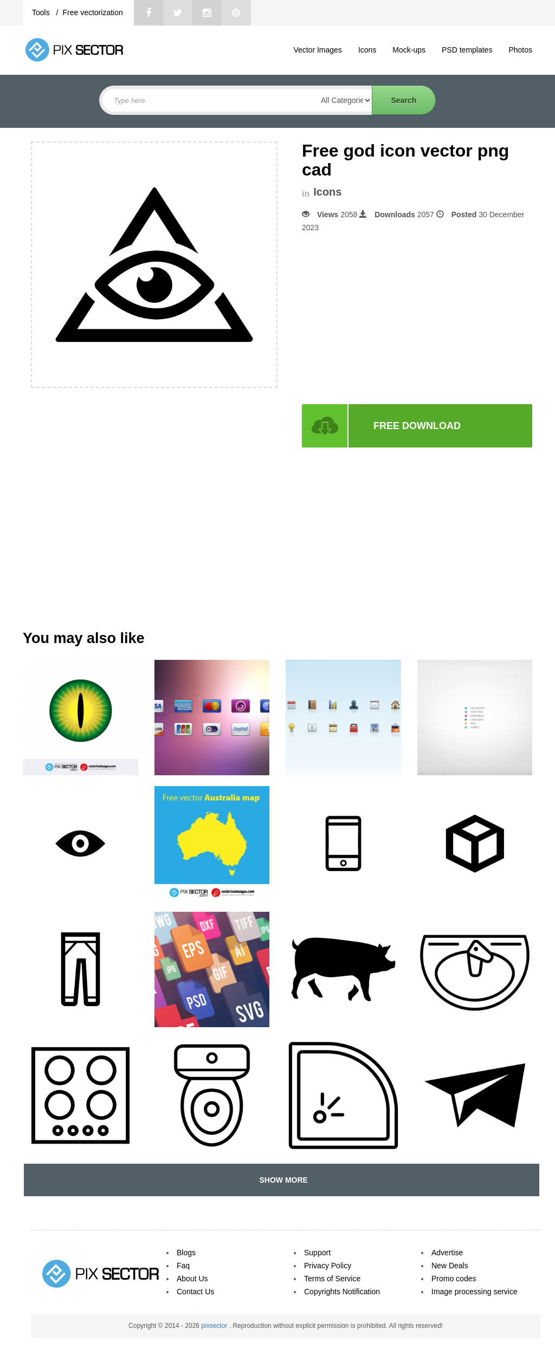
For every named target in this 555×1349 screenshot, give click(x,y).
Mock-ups (408, 50)
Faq (183, 1265)
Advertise (447, 1252)
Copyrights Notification (342, 1291)
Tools (42, 12)
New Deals (449, 1265)
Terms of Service (332, 1278)
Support (317, 1252)
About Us (192, 1278)
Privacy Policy (327, 1265)
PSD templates (467, 50)
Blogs (186, 1252)
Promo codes (453, 1278)
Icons (367, 50)
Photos (520, 50)
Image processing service (474, 1291)
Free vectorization (92, 12)
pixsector (215, 1325)
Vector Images (317, 50)
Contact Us (195, 1291)
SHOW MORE (281, 1180)
